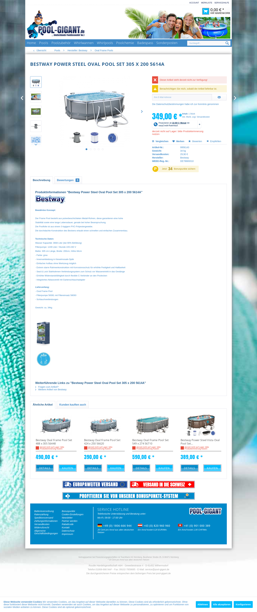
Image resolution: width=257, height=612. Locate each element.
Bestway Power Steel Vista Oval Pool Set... (200, 441)
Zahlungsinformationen (46, 521)
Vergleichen (160, 141)
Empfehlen (214, 141)
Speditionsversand (43, 517)
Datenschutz (68, 530)
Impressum (67, 534)
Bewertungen (68, 180)
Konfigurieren (243, 604)
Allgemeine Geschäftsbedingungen (46, 532)
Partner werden (70, 521)
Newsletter (67, 517)
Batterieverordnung (44, 511)
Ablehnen (203, 604)
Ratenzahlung (41, 514)
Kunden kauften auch (72, 404)
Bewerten (195, 141)
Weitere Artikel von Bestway (51, 389)
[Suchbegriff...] (208, 43)
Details (44, 468)
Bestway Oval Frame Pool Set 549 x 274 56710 (150, 441)
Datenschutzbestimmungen (170, 104)
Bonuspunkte (68, 511)
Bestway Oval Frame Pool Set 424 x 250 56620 (102, 441)
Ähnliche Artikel (43, 404)
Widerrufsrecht (41, 527)
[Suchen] (227, 43)
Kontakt (65, 527)
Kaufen (67, 468)
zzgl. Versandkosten (201, 117)
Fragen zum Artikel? (47, 387)
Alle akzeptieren (222, 604)
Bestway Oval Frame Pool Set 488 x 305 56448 (54, 441)
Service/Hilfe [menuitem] (221, 3)
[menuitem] (193, 3)
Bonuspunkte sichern (184, 168)
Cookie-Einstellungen (72, 514)
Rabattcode (68, 524)
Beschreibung (41, 180)
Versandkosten (41, 524)
